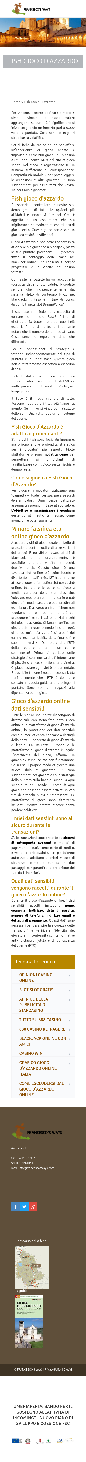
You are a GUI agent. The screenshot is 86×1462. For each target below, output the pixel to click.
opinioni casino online (36, 977)
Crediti (68, 1370)
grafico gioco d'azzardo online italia (38, 1068)
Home (15, 102)
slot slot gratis (36, 990)
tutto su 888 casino (40, 1020)
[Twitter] (24, 1206)
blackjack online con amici (42, 1041)
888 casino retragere (42, 1029)
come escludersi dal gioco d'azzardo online (41, 1089)
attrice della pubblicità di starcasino (33, 1004)
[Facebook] (15, 1206)
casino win (31, 1053)
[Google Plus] (33, 1206)
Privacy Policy (53, 1370)
